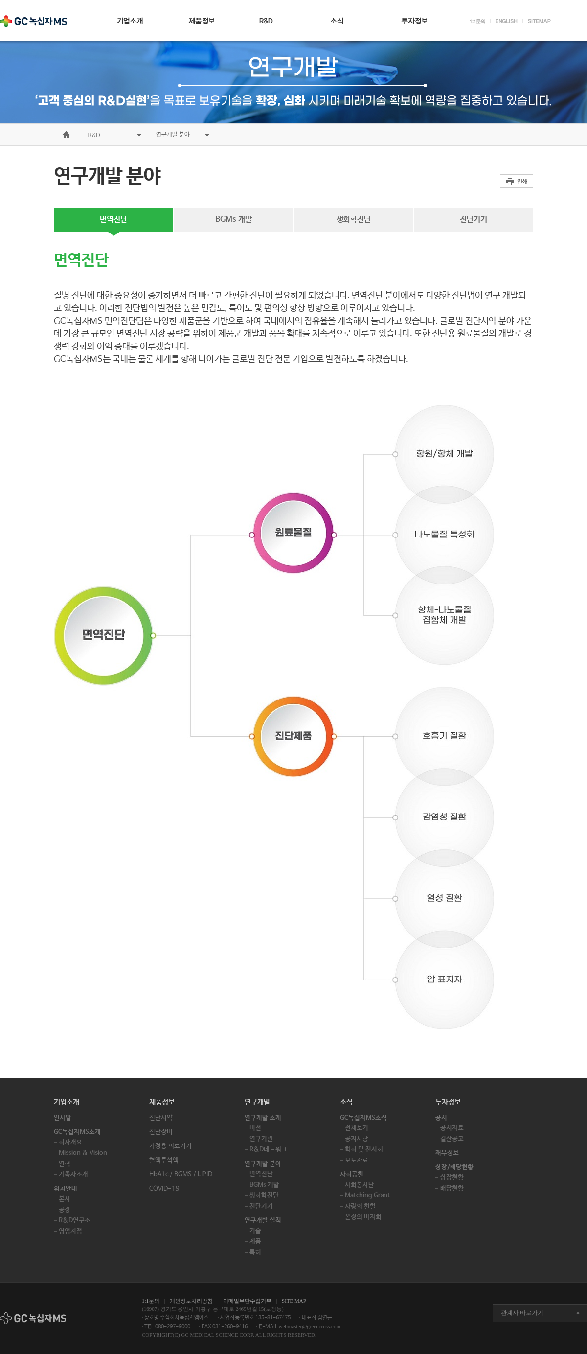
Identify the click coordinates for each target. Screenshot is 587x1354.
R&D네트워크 (268, 1149)
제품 (255, 1241)
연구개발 (257, 1102)
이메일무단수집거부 (247, 1301)
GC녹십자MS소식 (363, 1117)
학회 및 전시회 (364, 1149)
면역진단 (113, 219)
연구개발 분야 (263, 1163)
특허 (255, 1252)
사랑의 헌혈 (360, 1206)
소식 (346, 1102)
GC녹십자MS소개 (77, 1132)
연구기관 (261, 1139)
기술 (255, 1231)
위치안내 (65, 1188)
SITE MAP (294, 1301)
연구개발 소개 (263, 1117)
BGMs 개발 (233, 219)
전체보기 (356, 1128)
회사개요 (70, 1142)
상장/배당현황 (454, 1167)
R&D (94, 134)
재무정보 (447, 1153)
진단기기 (473, 219)
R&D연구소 (74, 1220)
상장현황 (452, 1177)
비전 (255, 1128)
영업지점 (70, 1231)
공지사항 (356, 1139)
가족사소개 (73, 1174)
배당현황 (452, 1188)
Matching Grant (367, 1195)
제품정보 (162, 1102)
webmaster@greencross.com (310, 1326)
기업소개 (66, 1102)
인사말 (62, 1117)
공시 (441, 1117)
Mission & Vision (83, 1153)
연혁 (64, 1163)
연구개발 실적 (263, 1220)
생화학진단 (354, 219)
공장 (64, 1210)
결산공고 (452, 1139)
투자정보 (448, 1102)
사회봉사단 (359, 1185)
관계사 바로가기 (522, 1312)
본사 (64, 1199)
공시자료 (452, 1128)
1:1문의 (150, 1301)
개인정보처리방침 (191, 1301)
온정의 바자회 (363, 1217)
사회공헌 (351, 1174)
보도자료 (356, 1160)
